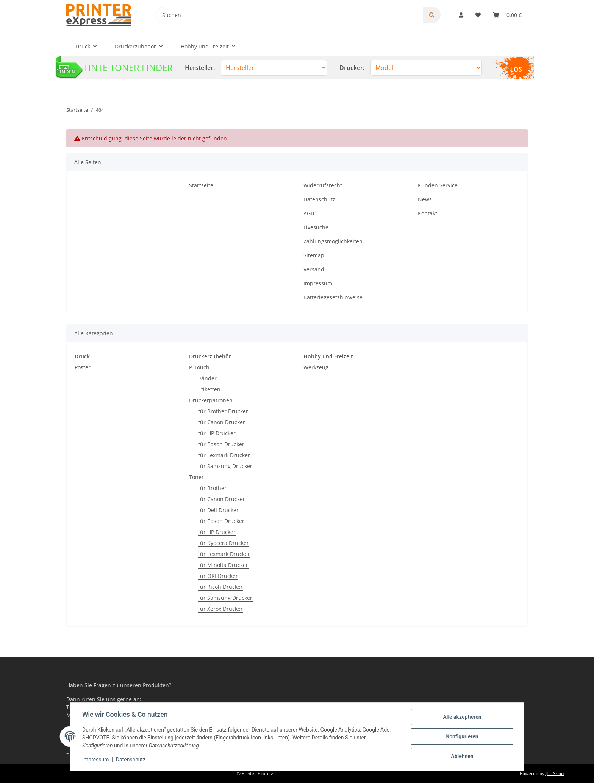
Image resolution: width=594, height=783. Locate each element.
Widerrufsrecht (322, 185)
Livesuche (315, 227)
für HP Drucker (217, 433)
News (425, 199)
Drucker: (351, 68)
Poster (83, 367)
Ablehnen (462, 756)
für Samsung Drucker (225, 466)
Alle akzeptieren (462, 717)
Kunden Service (438, 185)
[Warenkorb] (507, 15)
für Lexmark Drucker (224, 455)
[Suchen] (290, 15)
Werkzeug (315, 367)
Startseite (201, 185)
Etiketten (209, 389)
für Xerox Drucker (220, 608)
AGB (308, 213)
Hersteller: (200, 68)
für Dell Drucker (218, 510)
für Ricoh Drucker (220, 586)
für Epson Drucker (221, 444)
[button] (461, 15)
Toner (196, 477)
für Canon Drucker (221, 422)
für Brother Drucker (223, 411)
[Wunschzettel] (478, 15)
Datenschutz (319, 199)
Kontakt (427, 213)
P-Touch (199, 367)
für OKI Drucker (218, 575)
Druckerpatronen (211, 400)
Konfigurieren (462, 736)
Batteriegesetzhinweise (333, 297)
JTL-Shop (555, 773)
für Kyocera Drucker (223, 542)
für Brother (212, 488)
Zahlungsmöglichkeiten (333, 241)
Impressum (317, 283)
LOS (516, 69)
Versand (313, 269)
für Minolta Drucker (223, 564)
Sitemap (313, 255)
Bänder (207, 378)
